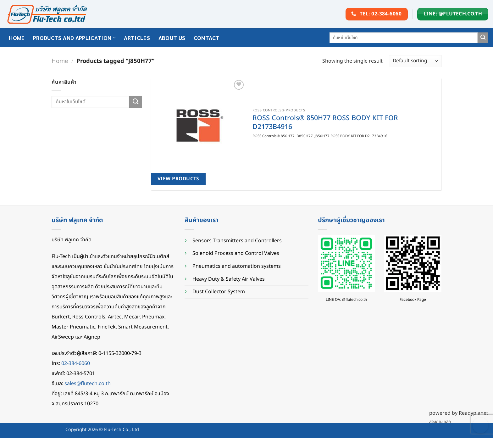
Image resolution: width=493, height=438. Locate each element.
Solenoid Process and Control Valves (235, 253)
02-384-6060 (75, 363)
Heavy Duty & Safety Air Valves (228, 279)
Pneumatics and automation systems (236, 266)
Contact (206, 37)
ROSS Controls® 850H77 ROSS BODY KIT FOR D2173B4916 (325, 123)
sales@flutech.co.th (87, 383)
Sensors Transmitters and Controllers (237, 240)
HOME (17, 37)
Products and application (74, 37)
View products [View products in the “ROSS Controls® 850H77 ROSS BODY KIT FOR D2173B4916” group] (178, 178)
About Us (172, 37)
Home (60, 61)
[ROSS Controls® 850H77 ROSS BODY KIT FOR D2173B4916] (198, 125)
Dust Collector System (218, 291)
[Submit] (483, 37)
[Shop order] (415, 61)
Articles (137, 37)
